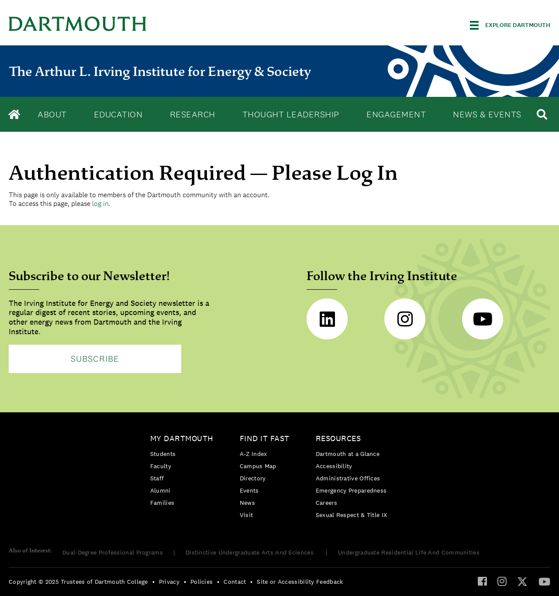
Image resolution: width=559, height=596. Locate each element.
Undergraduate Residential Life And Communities (409, 552)
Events (249, 490)
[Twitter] (522, 581)
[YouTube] (544, 581)
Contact (235, 582)
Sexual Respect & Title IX (351, 515)
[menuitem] (184, 472)
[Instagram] (502, 581)
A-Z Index (253, 454)
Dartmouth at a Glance (348, 454)
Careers (326, 503)
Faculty (160, 466)
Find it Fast (265, 438)
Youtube (483, 319)
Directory (253, 478)
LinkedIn (327, 319)
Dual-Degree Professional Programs (112, 552)
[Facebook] (482, 581)
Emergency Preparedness (351, 490)
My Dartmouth (182, 438)
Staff (157, 478)
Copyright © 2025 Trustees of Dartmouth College (78, 582)
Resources (338, 438)
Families (162, 503)
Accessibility (334, 466)
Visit (246, 515)
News (247, 503)
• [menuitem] (153, 582)
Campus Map (258, 466)
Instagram (405, 319)
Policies (201, 582)
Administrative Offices (348, 478)
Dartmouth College (78, 24)
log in (100, 203)
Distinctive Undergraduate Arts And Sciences (250, 552)
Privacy (169, 582)
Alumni (160, 490)
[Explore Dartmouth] (510, 25)
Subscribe (95, 358)
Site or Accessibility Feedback (300, 582)
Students (163, 454)
